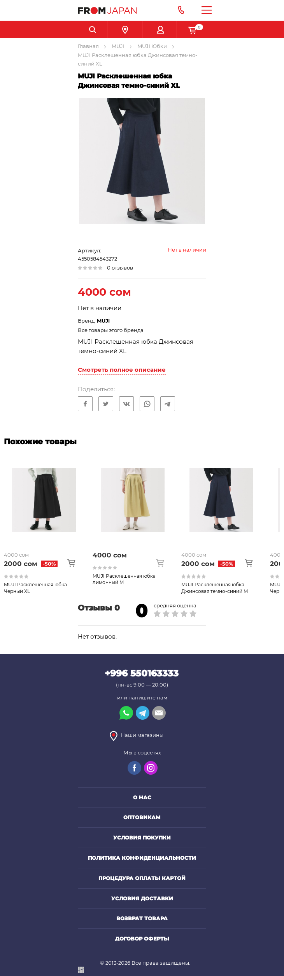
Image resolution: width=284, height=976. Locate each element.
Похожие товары (40, 441)
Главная (88, 46)
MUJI (118, 46)
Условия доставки (142, 898)
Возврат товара (142, 918)
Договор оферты (142, 938)
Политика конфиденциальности (142, 858)
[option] (48, 523)
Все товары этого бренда (111, 330)
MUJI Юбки (152, 46)
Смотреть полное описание (122, 369)
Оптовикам (142, 817)
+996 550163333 (142, 673)
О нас (142, 797)
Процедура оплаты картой (142, 878)
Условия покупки (142, 837)
